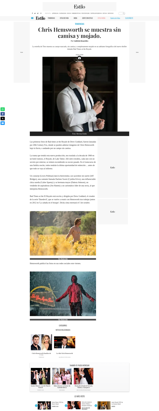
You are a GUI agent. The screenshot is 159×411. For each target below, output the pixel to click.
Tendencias (41, 357)
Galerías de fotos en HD (64, 357)
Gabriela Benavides (81, 41)
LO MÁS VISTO (79, 396)
